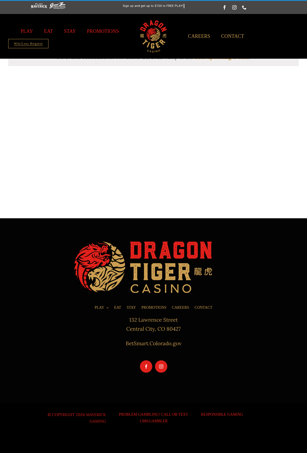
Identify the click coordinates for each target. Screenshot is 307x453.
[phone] (244, 7)
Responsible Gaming (222, 414)
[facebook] (224, 7)
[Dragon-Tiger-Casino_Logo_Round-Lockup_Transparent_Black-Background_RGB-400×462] (153, 18)
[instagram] (234, 7)
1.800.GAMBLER (153, 421)
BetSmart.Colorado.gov (154, 343)
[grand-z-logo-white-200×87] (57, 4)
